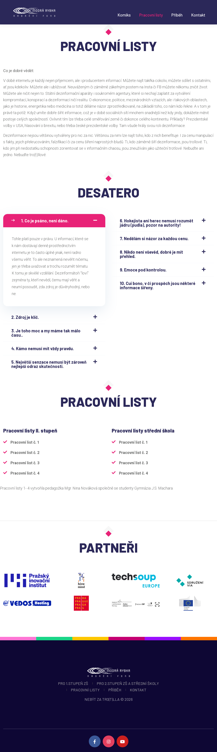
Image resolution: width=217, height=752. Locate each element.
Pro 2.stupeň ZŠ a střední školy (128, 683)
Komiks (124, 14)
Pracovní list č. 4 (24, 473)
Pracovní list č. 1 (24, 442)
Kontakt (198, 14)
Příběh (177, 14)
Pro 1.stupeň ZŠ (73, 683)
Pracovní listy (151, 14)
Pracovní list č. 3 (24, 463)
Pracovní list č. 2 (24, 452)
